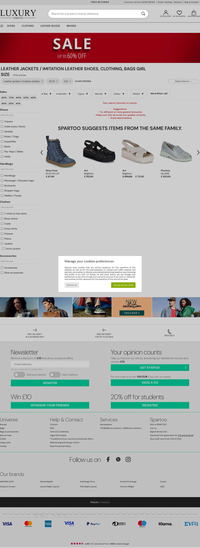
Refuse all (72, 285)
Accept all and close (123, 285)
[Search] (143, 14)
